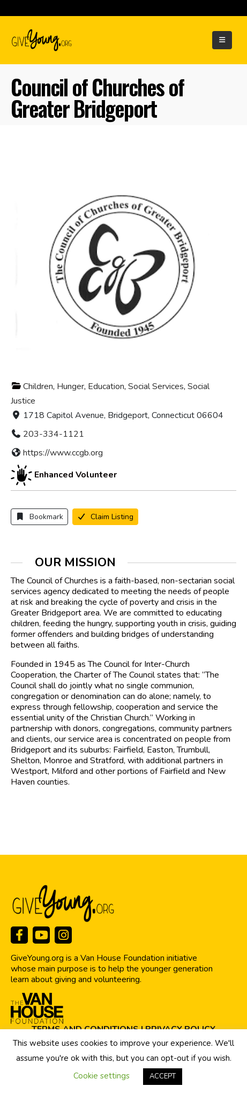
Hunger (70, 386)
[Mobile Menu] (222, 40)
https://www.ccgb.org (63, 453)
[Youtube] (41, 935)
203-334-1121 (53, 434)
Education (106, 386)
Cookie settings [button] (101, 1075)
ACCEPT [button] (162, 1076)
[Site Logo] (42, 40)
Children (38, 386)
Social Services (156, 386)
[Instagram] (63, 935)
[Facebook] (19, 935)
